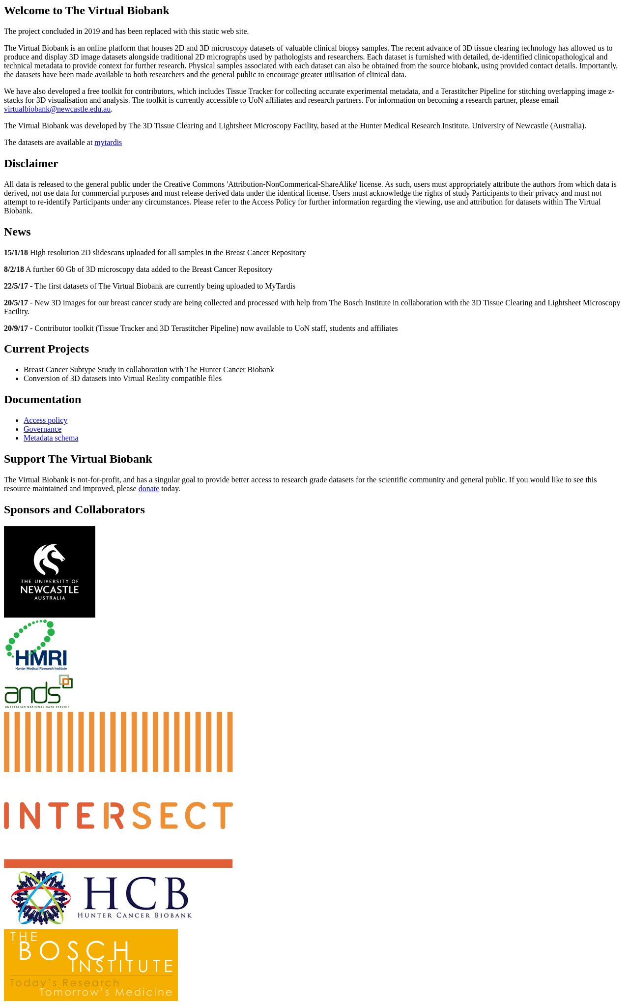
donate (149, 488)
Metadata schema (51, 438)
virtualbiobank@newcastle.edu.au (57, 109)
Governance (42, 429)
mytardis (108, 142)
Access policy (45, 420)
